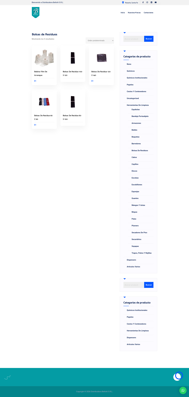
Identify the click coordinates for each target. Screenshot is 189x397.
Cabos (134, 157)
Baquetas (135, 137)
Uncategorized (133, 98)
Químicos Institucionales (137, 78)
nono (129, 64)
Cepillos (135, 164)
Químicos (131, 71)
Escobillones (137, 185)
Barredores (136, 144)
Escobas (135, 178)
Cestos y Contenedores (136, 91)
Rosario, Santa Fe (131, 3)
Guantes (135, 198)
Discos (134, 171)
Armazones (136, 123)
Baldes (134, 130)
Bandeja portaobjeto (140, 116)
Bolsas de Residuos (140, 150)
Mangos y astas (138, 205)
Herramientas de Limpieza (138, 105)
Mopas (134, 212)
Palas (134, 219)
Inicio (123, 12)
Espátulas (136, 109)
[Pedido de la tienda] (100, 41)
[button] (183, 390)
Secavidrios (136, 239)
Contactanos (148, 12)
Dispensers (131, 260)
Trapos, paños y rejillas (142, 253)
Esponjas (135, 191)
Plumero (135, 226)
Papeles (130, 85)
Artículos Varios (133, 267)
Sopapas (135, 246)
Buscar (149, 39)
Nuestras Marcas (134, 12)
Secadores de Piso (139, 232)
